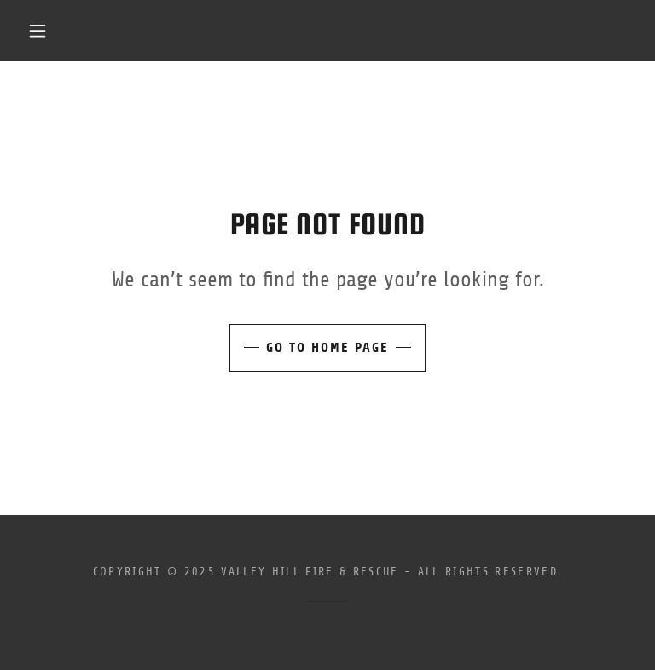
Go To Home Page (327, 347)
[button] (37, 31)
